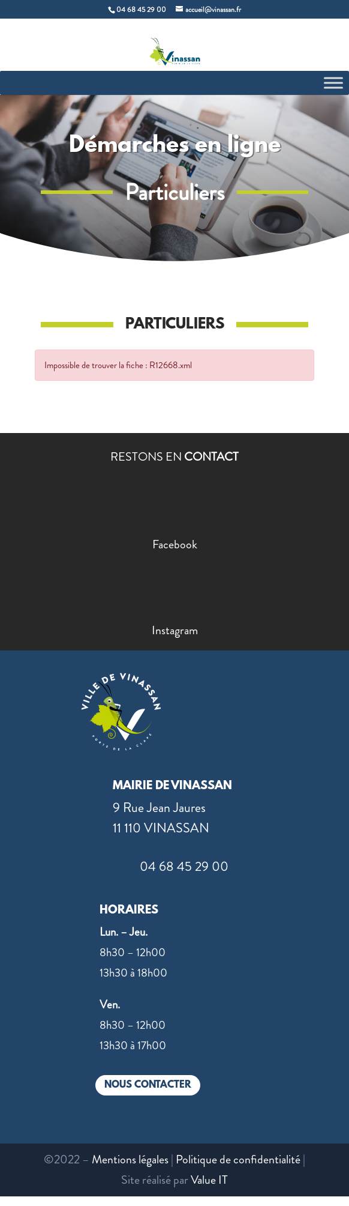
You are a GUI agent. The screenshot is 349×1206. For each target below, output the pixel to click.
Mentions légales (130, 1159)
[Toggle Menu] (333, 82)
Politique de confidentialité (238, 1159)
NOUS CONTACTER (147, 1085)
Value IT (209, 1180)
